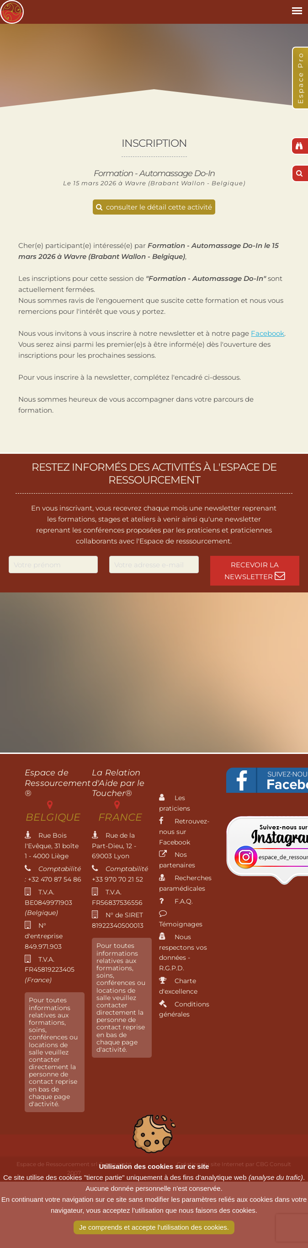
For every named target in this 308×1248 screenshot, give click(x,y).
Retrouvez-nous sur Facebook (184, 831)
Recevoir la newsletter (254, 570)
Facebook (267, 333)
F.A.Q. (176, 901)
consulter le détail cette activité (154, 207)
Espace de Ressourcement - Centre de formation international (12, 12)
